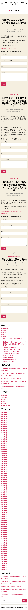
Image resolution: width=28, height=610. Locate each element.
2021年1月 (4, 536)
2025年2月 (4, 440)
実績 (2, 334)
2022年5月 (4, 504)
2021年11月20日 (19, 109)
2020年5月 (4, 551)
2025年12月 (4, 420)
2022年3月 (4, 508)
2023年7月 (4, 477)
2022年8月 (4, 498)
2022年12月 (4, 491)
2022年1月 (4, 512)
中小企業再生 (4, 397)
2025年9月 (4, 426)
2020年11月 (4, 540)
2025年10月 (4, 424)
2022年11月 (4, 493)
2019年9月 (4, 559)
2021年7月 (4, 524)
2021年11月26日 (19, 29)
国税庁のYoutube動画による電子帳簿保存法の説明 (14, 23)
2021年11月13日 (19, 193)
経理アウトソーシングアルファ (12, 349)
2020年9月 (4, 544)
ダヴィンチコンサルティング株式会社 (14, 3)
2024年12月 (4, 444)
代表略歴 (3, 330)
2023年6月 (4, 479)
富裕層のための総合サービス (10, 359)
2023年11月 (4, 469)
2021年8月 (4, 522)
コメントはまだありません (15, 31)
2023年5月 (4, 481)
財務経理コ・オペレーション (11, 353)
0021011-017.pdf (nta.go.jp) (8, 48)
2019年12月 (4, 557)
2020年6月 (4, 550)
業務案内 (3, 336)
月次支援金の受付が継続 (14, 259)
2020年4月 (4, 553)
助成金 (3, 401)
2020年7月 (4, 548)
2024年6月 (4, 455)
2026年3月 (4, 414)
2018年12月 (4, 565)
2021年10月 (4, 518)
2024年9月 (4, 449)
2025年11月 (4, 422)
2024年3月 (4, 461)
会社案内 (3, 332)
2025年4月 (4, 436)
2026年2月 (4, 416)
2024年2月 (4, 463)
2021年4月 (4, 530)
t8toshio (11, 29)
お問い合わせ (4, 328)
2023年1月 (4, 489)
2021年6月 (4, 526)
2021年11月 (4, 516)
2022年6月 (4, 502)
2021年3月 (4, 532)
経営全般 (14, 17)
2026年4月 (4, 412)
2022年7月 (4, 500)
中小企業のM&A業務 (8, 357)
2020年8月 (4, 546)
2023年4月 (4, 483)
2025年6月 (4, 432)
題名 (14, 68)
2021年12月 (4, 514)
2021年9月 (4, 520)
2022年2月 (4, 510)
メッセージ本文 (14, 76)
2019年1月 (4, 563)
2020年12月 (4, 538)
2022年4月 (4, 506)
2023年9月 (4, 473)
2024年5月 (4, 457)
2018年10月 (4, 569)
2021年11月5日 (19, 262)
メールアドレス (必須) (14, 62)
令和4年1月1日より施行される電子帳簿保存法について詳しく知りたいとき (14, 186)
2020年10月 (4, 542)
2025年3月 (4, 438)
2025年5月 (4, 434)
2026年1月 (4, 418)
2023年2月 (4, 487)
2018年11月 (4, 567)
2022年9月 (4, 497)
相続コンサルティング (8, 361)
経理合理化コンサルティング (11, 351)
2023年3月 (4, 485)
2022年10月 (4, 495)
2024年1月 (4, 465)
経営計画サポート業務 (9, 347)
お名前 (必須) (14, 56)
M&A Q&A (4, 395)
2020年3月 (4, 555)
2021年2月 (4, 534)
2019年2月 (4, 561)
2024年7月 (4, 453)
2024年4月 (4, 459)
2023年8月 (4, 475)
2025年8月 (4, 428)
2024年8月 (4, 451)
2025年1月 (4, 442)
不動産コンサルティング (9, 355)
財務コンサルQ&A (14, 94)
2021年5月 (4, 528)
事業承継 (3, 399)
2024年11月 (4, 445)
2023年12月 (4, 467)
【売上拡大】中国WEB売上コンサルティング (14, 342)
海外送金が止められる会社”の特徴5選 (11, 378)
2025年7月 (4, 430)
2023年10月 (4, 471)
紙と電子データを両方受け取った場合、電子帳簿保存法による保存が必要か (14, 102)
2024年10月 (4, 447)
